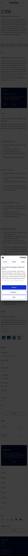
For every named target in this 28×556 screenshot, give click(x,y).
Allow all (14, 287)
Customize (14, 292)
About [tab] (23, 261)
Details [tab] (14, 261)
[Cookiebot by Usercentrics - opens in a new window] (20, 258)
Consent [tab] (5, 261)
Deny (14, 297)
